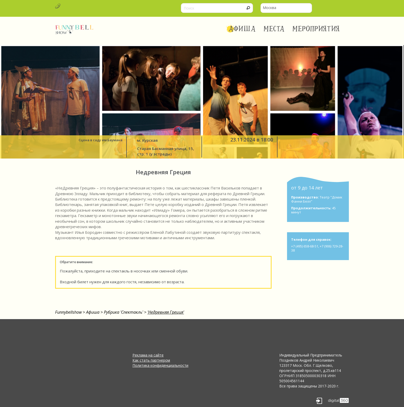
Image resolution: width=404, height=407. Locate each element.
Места (274, 29)
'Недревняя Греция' (165, 312)
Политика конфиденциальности (160, 365)
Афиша (242, 29)
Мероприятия (316, 29)
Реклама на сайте (148, 355)
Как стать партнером (151, 360)
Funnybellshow (68, 312)
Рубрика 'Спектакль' (123, 312)
